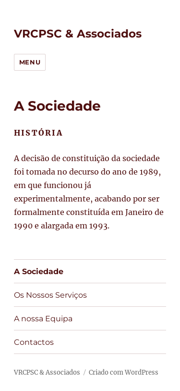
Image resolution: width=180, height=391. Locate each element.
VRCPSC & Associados (78, 33)
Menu (29, 62)
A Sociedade (38, 271)
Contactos (34, 342)
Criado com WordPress (123, 372)
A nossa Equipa (43, 318)
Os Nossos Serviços (50, 295)
